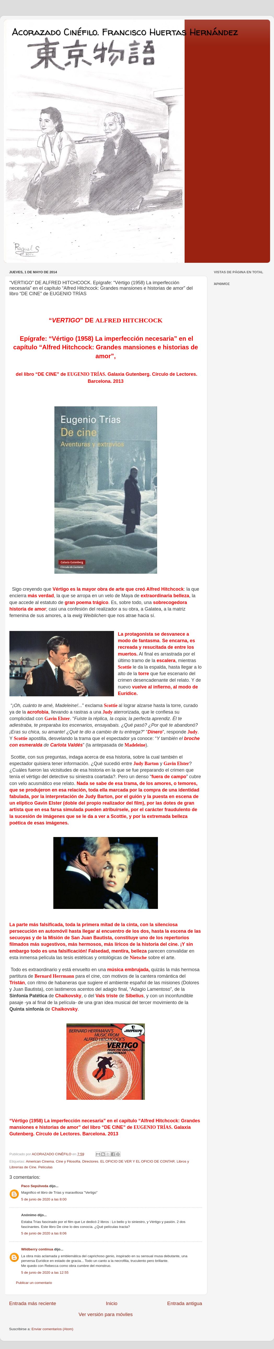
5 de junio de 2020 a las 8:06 (43, 1233)
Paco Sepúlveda (34, 1186)
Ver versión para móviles (106, 1314)
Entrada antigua (184, 1303)
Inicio (111, 1303)
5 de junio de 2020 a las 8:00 (43, 1199)
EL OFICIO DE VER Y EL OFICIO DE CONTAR (137, 1161)
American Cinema (40, 1161)
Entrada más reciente (32, 1303)
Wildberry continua (37, 1249)
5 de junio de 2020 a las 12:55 (44, 1272)
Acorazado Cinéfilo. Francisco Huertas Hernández (125, 31)
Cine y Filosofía (68, 1161)
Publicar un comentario (34, 1283)
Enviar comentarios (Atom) (52, 1329)
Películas (45, 1167)
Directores (90, 1161)
